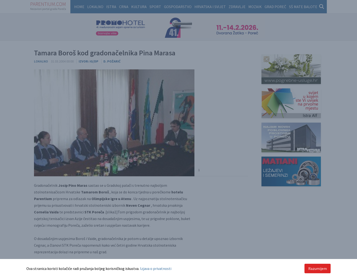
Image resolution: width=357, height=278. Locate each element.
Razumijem (317, 268)
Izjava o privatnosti (155, 268)
